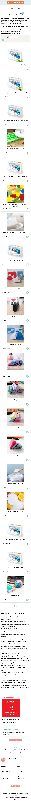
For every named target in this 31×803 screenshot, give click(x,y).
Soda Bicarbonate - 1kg (15, 484)
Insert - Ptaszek (15, 288)
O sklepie (19, 769)
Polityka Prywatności (5, 771)
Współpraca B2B (4, 781)
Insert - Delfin (15, 372)
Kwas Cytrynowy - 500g (15, 512)
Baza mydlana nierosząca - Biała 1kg (15, 176)
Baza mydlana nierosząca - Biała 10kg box (15, 232)
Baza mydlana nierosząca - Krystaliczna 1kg (15, 121)
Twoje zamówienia (21, 776)
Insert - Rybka (15, 595)
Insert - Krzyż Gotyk (15, 400)
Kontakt (18, 766)
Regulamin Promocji (5, 778)
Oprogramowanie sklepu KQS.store (12, 797)
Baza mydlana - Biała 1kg (15, 567)
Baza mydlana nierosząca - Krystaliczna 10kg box (15, 205)
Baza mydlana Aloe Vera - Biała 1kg (15, 65)
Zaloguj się (19, 773)
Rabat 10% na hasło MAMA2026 (15, 2)
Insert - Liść (15, 428)
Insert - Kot (15, 316)
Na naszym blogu (5, 769)
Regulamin (3, 766)
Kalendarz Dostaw (5, 773)
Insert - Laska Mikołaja (15, 456)
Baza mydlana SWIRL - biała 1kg (15, 539)
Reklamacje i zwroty (5, 776)
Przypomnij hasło (20, 778)
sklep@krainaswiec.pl (13, 760)
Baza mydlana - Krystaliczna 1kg (15, 260)
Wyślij (15, 740)
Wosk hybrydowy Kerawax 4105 (10, 719)
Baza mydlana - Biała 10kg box (15, 149)
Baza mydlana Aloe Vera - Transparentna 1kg (15, 93)
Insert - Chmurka (15, 344)
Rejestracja (19, 771)
